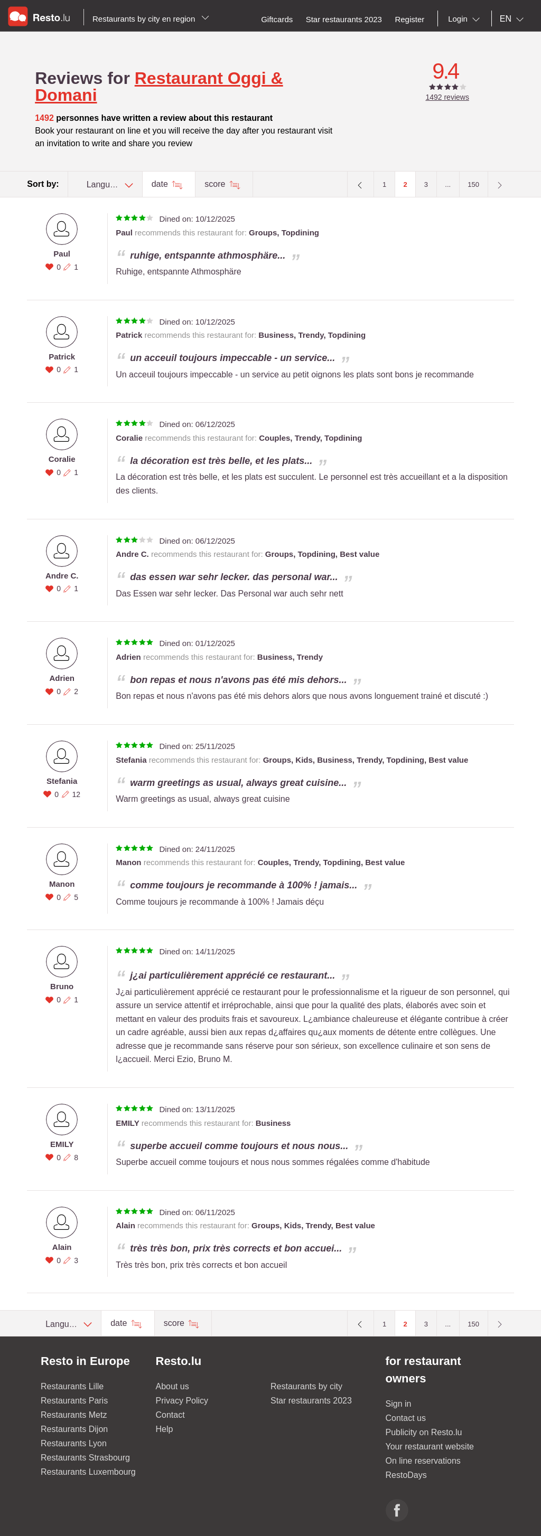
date (161, 183)
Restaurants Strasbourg (85, 1457)
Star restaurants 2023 (311, 1400)
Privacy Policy (182, 1400)
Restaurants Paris (74, 1400)
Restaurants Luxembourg (88, 1471)
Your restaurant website (430, 1446)
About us (172, 1386)
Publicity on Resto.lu (424, 1432)
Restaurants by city (306, 1386)
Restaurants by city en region (150, 18)
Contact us (406, 1418)
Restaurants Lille (72, 1386)
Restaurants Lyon (74, 1443)
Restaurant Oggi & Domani (159, 87)
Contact (170, 1414)
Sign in (399, 1403)
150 (473, 184)
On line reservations (423, 1460)
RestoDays (406, 1475)
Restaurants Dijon (74, 1429)
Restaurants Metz (74, 1414)
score (216, 183)
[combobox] (466, 19)
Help (164, 1429)
